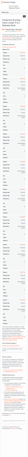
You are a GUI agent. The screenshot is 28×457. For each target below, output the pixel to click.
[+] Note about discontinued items (10, 345)
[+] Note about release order (9, 47)
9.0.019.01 (22, 134)
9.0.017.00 (22, 272)
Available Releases (6, 38)
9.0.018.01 (22, 189)
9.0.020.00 (22, 106)
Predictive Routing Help (11, 390)
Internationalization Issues (10, 371)
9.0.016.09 (18, 31)
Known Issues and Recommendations (13, 370)
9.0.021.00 (22, 78)
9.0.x (24, 16)
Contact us (13, 428)
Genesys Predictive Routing (18, 336)
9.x (3, 29)
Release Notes (14, 8)
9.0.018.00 (22, 217)
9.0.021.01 (22, 52)
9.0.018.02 (22, 161)
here (10, 415)
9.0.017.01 (22, 244)
